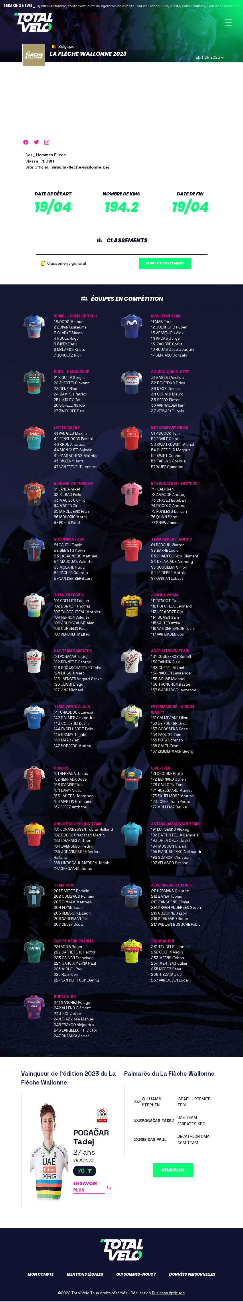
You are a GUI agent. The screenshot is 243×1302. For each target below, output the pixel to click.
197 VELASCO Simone (169, 863)
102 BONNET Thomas (72, 606)
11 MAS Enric (162, 322)
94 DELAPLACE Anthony (172, 562)
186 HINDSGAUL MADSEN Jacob (81, 863)
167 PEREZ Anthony (70, 807)
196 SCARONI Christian (171, 858)
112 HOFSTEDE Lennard (171, 606)
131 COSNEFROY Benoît (171, 657)
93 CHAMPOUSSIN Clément (175, 556)
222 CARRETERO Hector (75, 952)
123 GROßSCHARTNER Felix (77, 668)
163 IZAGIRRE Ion (68, 785)
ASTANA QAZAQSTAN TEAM (175, 824)
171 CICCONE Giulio (167, 774)
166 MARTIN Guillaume (73, 802)
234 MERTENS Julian (169, 963)
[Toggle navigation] (228, 22)
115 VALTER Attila (165, 623)
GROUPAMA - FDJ (69, 539)
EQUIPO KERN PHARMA (74, 941)
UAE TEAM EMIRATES (73, 651)
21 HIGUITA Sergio (69, 378)
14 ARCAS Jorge (165, 339)
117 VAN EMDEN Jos (167, 634)
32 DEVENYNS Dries (168, 383)
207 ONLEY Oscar (69, 925)
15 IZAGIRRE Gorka (167, 344)
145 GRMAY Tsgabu (71, 735)
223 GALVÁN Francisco (74, 958)
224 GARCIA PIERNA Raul (75, 963)
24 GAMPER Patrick (70, 394)
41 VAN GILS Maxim (70, 434)
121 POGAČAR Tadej (70, 657)
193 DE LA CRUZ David (170, 841)
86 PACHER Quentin (71, 573)
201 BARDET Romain (71, 891)
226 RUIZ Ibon (66, 975)
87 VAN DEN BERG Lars (73, 579)
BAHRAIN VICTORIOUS (73, 484)
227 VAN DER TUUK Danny (76, 980)
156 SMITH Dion (164, 746)
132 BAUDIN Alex (165, 662)
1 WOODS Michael (69, 322)
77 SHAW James (165, 523)
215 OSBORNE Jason (169, 913)
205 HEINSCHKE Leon (72, 913)
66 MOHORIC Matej (70, 517)
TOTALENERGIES (69, 595)
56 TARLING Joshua (168, 461)
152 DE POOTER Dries (169, 724)
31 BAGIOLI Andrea (167, 378)
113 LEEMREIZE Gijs (167, 612)
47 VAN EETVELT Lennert (75, 467)
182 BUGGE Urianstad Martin (79, 835)
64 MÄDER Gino (67, 506)
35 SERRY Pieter (165, 400)
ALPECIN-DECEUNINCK (171, 885)
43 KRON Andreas (69, 445)
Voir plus (173, 1171)
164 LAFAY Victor (68, 791)
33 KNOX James (165, 389)
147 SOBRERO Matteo (72, 746)
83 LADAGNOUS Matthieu (76, 556)
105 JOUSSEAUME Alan (74, 623)
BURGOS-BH (65, 997)
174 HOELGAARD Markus (172, 791)
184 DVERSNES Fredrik (73, 846)
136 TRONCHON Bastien (172, 684)
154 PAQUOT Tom (166, 735)
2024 (138, 1102)
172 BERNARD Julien (168, 779)
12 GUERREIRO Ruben (169, 327)
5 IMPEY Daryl (66, 344)
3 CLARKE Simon (68, 333)
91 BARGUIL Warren (168, 545)
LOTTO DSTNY (67, 428)
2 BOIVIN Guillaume (70, 327)
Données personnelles (192, 1275)
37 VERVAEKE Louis (167, 411)
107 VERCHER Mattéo (72, 634)
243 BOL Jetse (67, 1014)
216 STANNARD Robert (170, 919)
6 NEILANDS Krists (69, 350)
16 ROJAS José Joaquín (172, 350)
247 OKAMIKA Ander (71, 1036)
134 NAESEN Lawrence (171, 673)
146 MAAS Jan (66, 740)
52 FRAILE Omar (164, 439)
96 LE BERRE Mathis (168, 573)
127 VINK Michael (68, 690)
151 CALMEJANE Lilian (169, 718)
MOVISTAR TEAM (166, 316)
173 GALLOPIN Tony (168, 785)
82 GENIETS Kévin (69, 551)
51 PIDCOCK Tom (165, 434)
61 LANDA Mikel (67, 489)
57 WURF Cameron (167, 467)
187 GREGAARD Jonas (73, 869)
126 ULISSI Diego (68, 684)
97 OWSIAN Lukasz (167, 579)
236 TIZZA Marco (166, 975)
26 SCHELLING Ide (69, 405)
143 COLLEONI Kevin (71, 724)
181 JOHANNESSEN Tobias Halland (83, 830)
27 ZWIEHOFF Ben (69, 411)
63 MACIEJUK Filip (70, 500)
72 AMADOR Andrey (168, 495)
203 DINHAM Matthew (73, 902)
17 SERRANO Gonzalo (169, 355)
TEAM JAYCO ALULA (72, 707)
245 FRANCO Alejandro (74, 1025)
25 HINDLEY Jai (67, 400)
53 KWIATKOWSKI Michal (172, 445)
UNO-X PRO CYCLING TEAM (78, 824)
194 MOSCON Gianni (168, 846)
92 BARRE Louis (164, 551)
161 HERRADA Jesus (71, 774)
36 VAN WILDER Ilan (167, 405)
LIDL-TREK (160, 768)
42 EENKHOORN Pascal (73, 439)
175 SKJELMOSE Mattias (172, 796)
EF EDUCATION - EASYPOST (175, 484)
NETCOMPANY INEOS (169, 428)
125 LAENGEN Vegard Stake (78, 679)
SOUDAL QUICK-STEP (170, 372)
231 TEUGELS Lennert (170, 947)
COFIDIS (61, 768)
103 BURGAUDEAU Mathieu (77, 612)
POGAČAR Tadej (91, 1137)
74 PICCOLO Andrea (168, 506)
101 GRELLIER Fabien (71, 601)
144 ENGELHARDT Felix (73, 729)
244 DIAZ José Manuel (74, 1019)
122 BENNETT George (72, 662)
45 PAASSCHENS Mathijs (75, 456)
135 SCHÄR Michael (168, 679)
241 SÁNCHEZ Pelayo (72, 1003)
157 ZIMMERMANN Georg (172, 751)
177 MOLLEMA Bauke (169, 807)
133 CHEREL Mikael (167, 668)
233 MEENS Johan (167, 958)
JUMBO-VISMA (164, 595)
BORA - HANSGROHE (71, 372)
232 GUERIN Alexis (167, 952)
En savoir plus (85, 1187)
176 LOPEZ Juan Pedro (170, 802)
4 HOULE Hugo (66, 339)
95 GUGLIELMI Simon (169, 567)
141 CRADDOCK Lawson (74, 713)
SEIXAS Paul (154, 1140)
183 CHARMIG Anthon (72, 841)
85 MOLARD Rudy (69, 567)
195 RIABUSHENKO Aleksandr (176, 852)
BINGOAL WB (162, 941)
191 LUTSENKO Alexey (170, 830)
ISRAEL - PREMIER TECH (75, 316)
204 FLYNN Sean (68, 908)
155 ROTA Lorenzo (167, 740)
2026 (138, 1140)
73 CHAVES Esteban (168, 500)
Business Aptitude (168, 1293)
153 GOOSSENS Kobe (169, 729)
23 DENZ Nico (65, 389)
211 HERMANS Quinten (170, 891)
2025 (138, 1121)
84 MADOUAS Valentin (74, 562)
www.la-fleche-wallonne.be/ (81, 167)
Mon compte (41, 1275)
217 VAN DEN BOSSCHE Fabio (176, 925)
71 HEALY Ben (162, 489)
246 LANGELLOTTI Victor (75, 1030)
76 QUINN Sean (164, 517)
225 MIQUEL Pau (68, 969)
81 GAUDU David (68, 545)
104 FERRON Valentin (72, 618)
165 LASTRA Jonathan (74, 796)
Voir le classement (165, 263)
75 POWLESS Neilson (169, 512)
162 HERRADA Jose (70, 779)
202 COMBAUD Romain (74, 897)
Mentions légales (85, 1275)
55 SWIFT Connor (166, 456)
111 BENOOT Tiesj (165, 601)
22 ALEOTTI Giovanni (72, 383)
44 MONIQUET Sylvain (73, 450)
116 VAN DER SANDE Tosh (172, 629)
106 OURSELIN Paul (70, 629)
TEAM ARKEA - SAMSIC (171, 539)
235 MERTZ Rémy (166, 969)
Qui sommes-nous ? (136, 1275)
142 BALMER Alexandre (74, 718)
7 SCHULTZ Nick (68, 355)
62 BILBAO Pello (67, 495)
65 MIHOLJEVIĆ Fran (71, 512)
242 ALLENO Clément (72, 1008)
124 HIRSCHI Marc (69, 673)
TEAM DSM (64, 885)
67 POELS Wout (67, 523)
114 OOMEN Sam (165, 618)
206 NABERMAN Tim (71, 919)
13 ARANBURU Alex (167, 333)
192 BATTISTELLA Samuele (175, 835)
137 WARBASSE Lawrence (173, 690)
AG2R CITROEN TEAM (170, 651)
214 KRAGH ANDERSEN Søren (176, 908)
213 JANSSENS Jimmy (170, 902)
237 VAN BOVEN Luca (169, 980)
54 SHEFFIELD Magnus (170, 450)
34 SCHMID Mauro (167, 394)
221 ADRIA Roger (68, 947)
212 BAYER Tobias (166, 897)
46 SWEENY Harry (69, 461)
